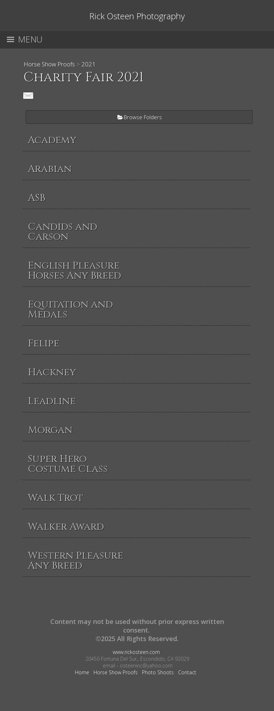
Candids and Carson (62, 231)
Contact (187, 672)
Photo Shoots (158, 672)
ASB (36, 197)
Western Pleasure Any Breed (75, 560)
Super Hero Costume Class (68, 464)
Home (82, 672)
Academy (52, 140)
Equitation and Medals (70, 309)
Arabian (50, 169)
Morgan (50, 430)
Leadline (52, 401)
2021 (88, 64)
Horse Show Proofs (49, 64)
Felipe (43, 343)
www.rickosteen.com (136, 652)
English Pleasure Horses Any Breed (74, 270)
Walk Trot (55, 497)
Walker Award (66, 526)
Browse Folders (143, 117)
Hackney (52, 372)
